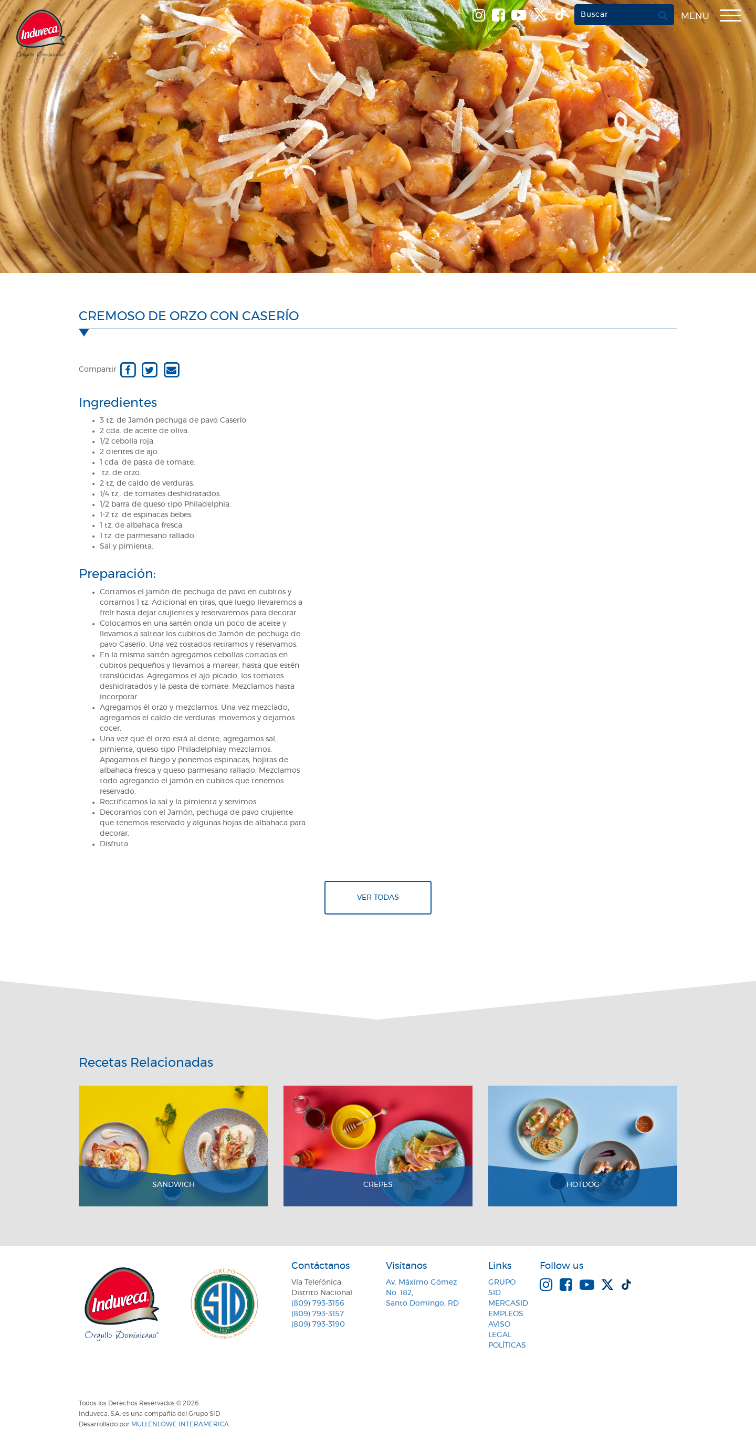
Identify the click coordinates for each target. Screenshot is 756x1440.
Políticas (507, 1345)
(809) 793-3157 (317, 1314)
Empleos (505, 1314)
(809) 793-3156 (317, 1303)
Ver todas (378, 897)
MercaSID (508, 1303)
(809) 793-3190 (318, 1324)
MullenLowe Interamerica (180, 1424)
